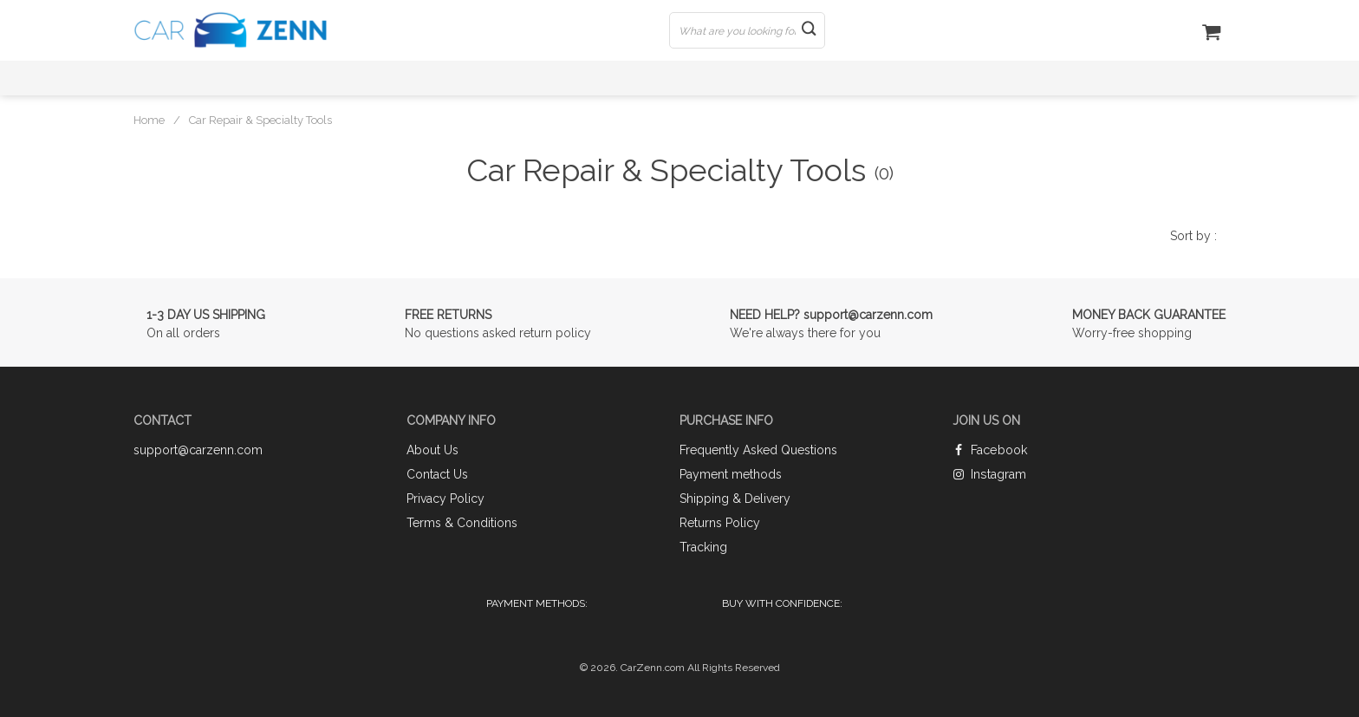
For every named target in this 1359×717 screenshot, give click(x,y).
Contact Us (437, 474)
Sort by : (1193, 236)
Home (149, 120)
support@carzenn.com (198, 450)
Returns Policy (720, 523)
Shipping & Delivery (735, 498)
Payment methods (731, 474)
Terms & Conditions (461, 523)
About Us (432, 450)
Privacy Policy (445, 498)
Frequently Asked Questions (758, 450)
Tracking (703, 547)
